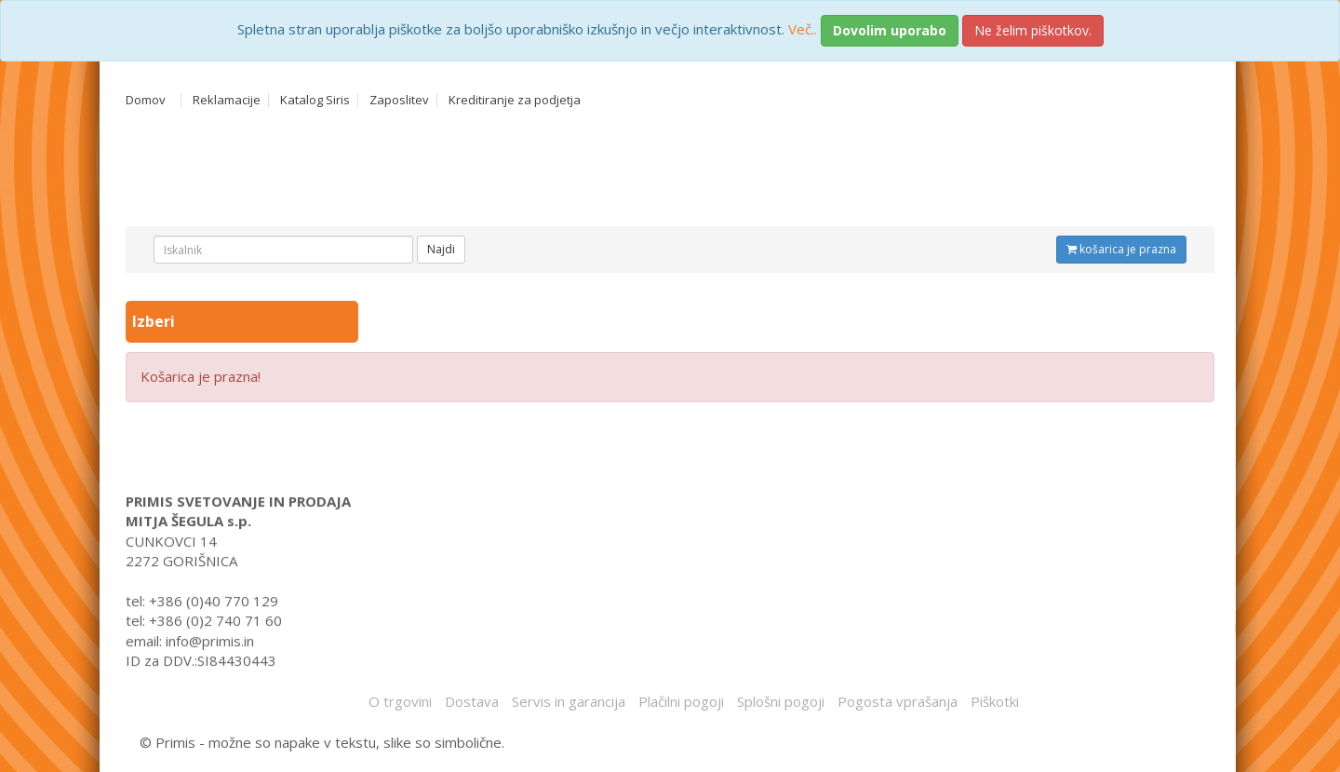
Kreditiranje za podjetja (515, 100)
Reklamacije (227, 100)
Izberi (155, 321)
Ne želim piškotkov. (1033, 30)
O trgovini (400, 701)
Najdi (441, 249)
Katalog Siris (315, 100)
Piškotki (995, 701)
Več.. (802, 29)
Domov (146, 100)
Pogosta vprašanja (898, 701)
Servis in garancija (568, 701)
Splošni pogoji (780, 701)
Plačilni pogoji (681, 701)
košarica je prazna (1121, 249)
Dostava (472, 701)
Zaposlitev (399, 100)
